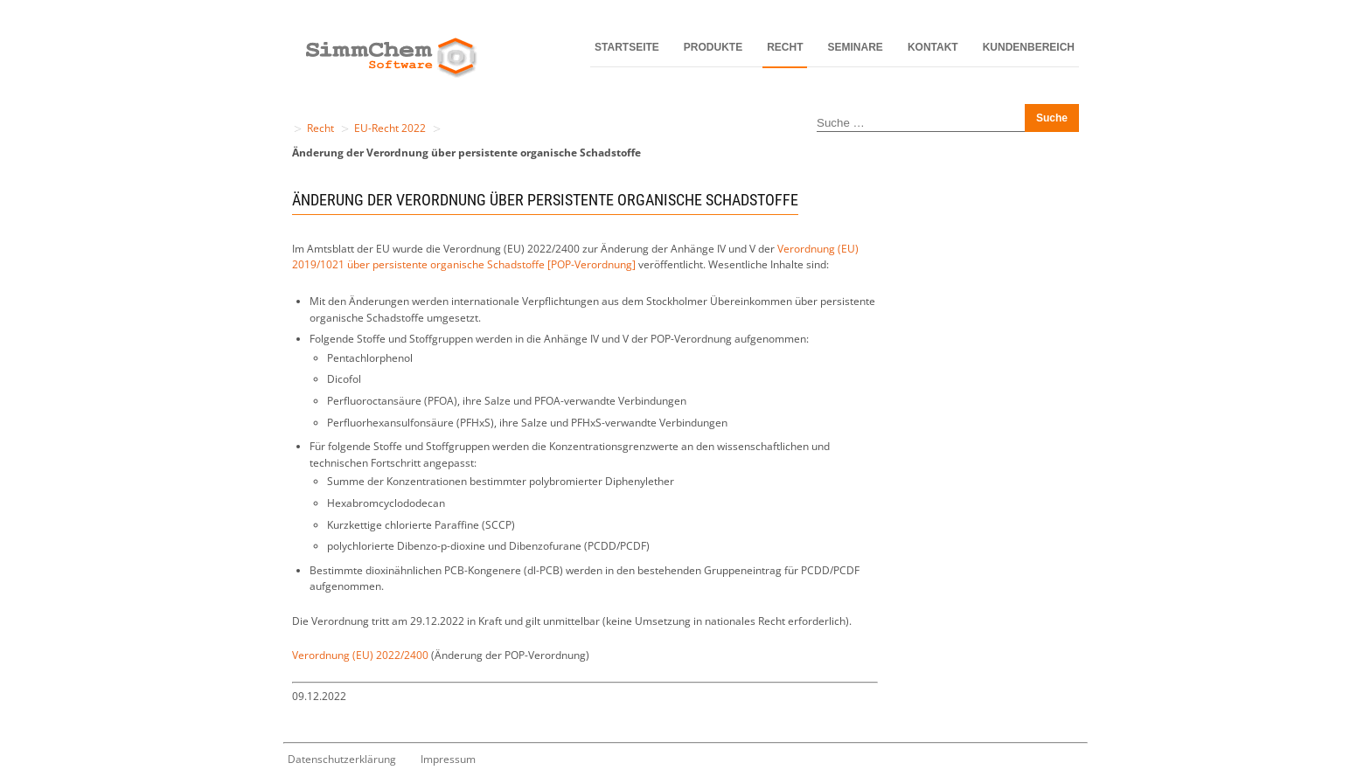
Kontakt (933, 47)
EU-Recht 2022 (390, 128)
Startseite (627, 47)
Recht (785, 47)
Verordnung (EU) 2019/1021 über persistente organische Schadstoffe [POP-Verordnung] (575, 257)
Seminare (855, 47)
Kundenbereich (1029, 47)
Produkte (713, 47)
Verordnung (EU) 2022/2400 (360, 655)
